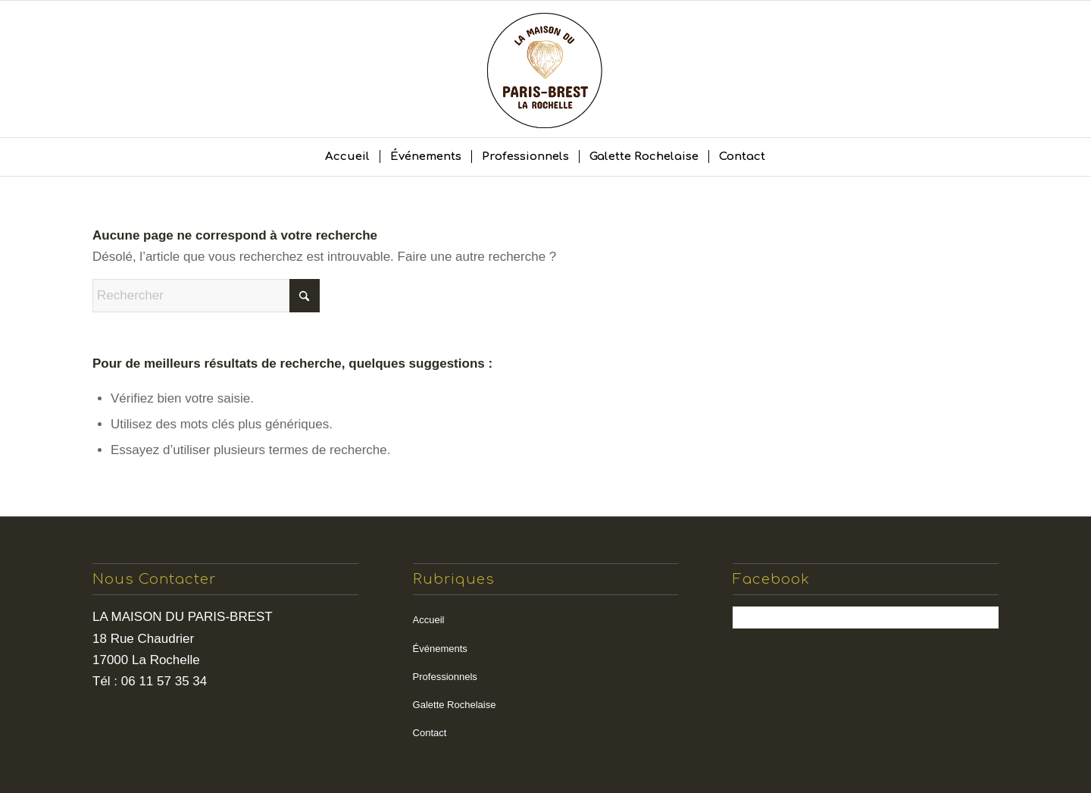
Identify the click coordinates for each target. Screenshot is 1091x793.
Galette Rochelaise (454, 704)
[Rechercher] (206, 295)
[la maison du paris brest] (545, 69)
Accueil (429, 619)
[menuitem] (347, 157)
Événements (440, 648)
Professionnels (445, 676)
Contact (430, 732)
